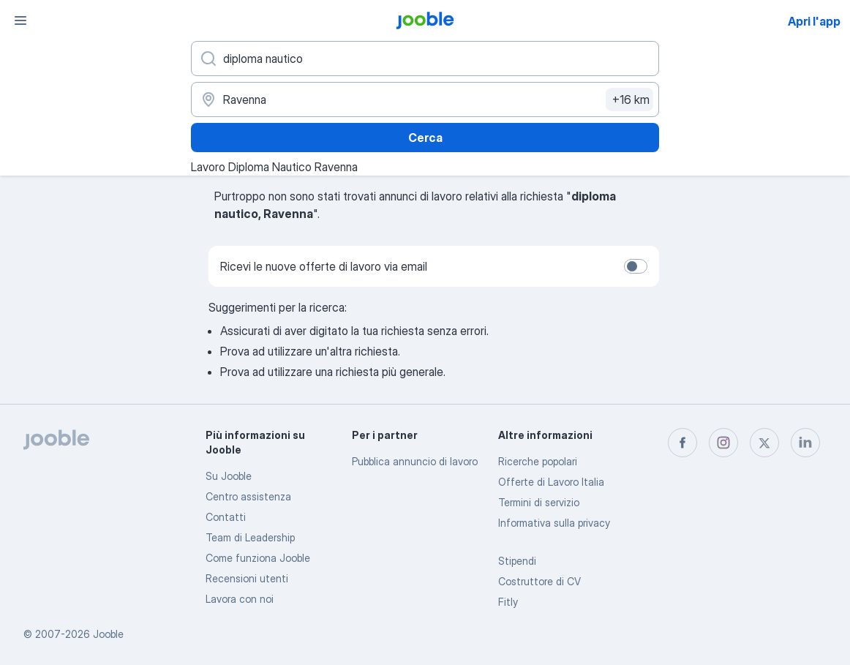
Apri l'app (814, 21)
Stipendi (517, 561)
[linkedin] (805, 442)
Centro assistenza (248, 496)
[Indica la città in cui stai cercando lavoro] (425, 99)
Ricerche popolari (537, 461)
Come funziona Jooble (258, 558)
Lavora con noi (240, 599)
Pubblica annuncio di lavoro (415, 461)
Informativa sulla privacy (554, 522)
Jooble (108, 634)
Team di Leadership (250, 537)
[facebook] (682, 442)
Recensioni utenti (247, 578)
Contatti (226, 517)
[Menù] (20, 20)
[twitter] (764, 442)
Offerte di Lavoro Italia (551, 482)
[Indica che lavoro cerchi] (425, 58)
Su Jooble (229, 476)
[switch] (635, 266)
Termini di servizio (538, 502)
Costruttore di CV (539, 581)
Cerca (425, 137)
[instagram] (723, 442)
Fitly (508, 602)
